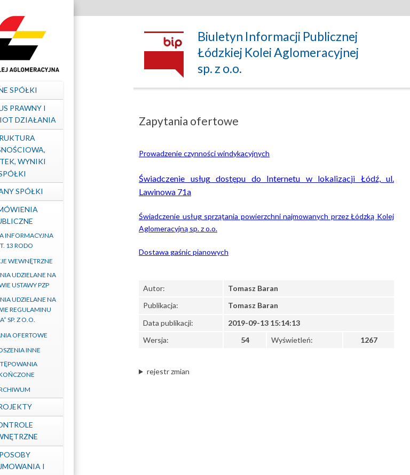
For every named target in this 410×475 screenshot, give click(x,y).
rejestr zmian (168, 371)
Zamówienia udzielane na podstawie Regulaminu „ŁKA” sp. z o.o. (61, 309)
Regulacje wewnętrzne (61, 261)
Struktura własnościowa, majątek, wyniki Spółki (61, 155)
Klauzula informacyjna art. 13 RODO (61, 240)
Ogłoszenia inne (61, 350)
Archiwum (62, 389)
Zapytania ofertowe (62, 335)
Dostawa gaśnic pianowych (183, 251)
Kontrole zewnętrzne (61, 430)
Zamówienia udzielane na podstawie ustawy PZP (61, 280)
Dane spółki (61, 89)
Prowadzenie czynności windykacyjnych (204, 153)
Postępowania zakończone (61, 369)
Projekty (61, 406)
